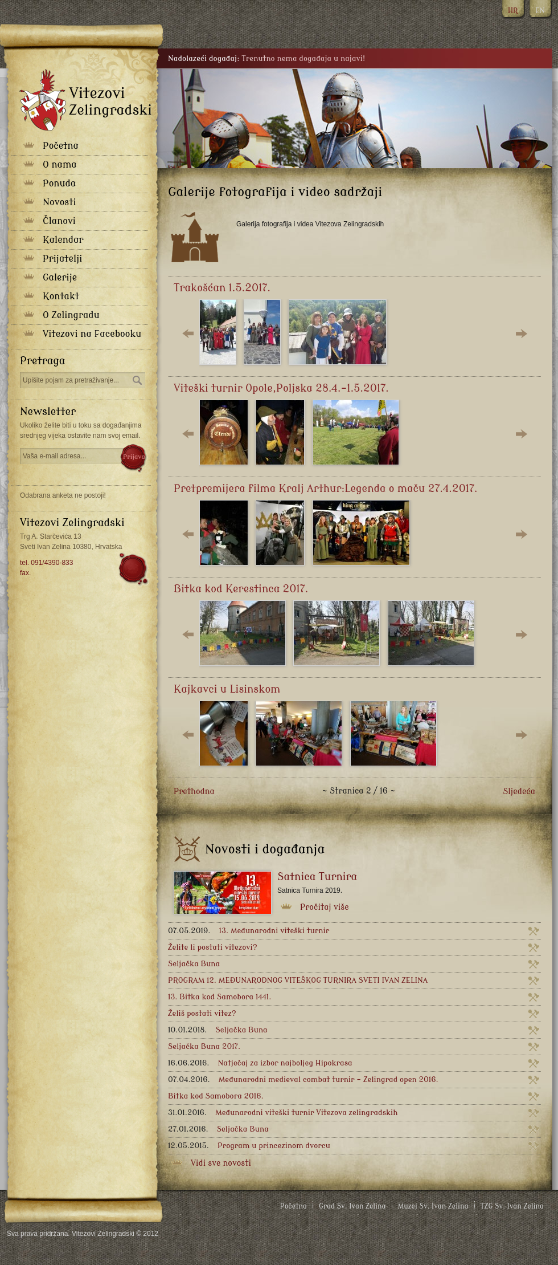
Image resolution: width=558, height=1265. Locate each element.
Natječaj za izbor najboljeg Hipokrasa (260, 1063)
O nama (60, 165)
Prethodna (194, 791)
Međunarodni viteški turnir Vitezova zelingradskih (282, 1112)
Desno (520, 333)
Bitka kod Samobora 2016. (216, 1096)
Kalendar (63, 240)
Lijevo (187, 333)
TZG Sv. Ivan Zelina (512, 1206)
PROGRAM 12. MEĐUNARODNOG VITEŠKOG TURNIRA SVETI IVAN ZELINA (298, 980)
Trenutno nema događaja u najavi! (303, 58)
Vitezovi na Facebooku (92, 334)
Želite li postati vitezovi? (212, 947)
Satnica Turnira (317, 876)
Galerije (60, 277)
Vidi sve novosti (221, 1163)
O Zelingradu (71, 315)
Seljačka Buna (194, 963)
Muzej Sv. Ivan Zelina (433, 1206)
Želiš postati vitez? (202, 1013)
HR (513, 11)
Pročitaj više (324, 907)
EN (540, 11)
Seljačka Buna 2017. (204, 1046)
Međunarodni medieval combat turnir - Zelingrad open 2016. (303, 1079)
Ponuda (59, 183)
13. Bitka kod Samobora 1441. (219, 997)
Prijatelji (62, 259)
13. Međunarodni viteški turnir (248, 930)
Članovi (59, 221)
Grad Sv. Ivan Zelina (352, 1206)
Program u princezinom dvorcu (249, 1145)
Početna (61, 146)
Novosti (59, 202)
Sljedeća (519, 791)
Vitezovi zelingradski (85, 99)
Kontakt (61, 296)
